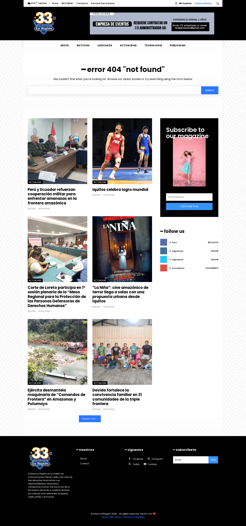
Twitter (136, 464)
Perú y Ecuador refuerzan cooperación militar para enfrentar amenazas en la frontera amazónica (52, 196)
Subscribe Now (189, 206)
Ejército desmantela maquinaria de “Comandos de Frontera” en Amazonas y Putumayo (56, 397)
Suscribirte (212, 268)
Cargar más (90, 418)
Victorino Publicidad (134, 517)
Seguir (214, 251)
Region (32, 208)
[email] (189, 197)
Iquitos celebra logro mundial (120, 189)
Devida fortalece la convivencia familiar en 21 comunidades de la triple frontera (117, 397)
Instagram (157, 458)
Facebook (138, 458)
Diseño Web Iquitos (111, 517)
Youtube (152, 464)
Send (213, 459)
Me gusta (213, 242)
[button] (217, 3)
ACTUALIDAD (35, 182)
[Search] (209, 90)
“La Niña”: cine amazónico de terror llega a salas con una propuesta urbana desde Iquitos (120, 294)
